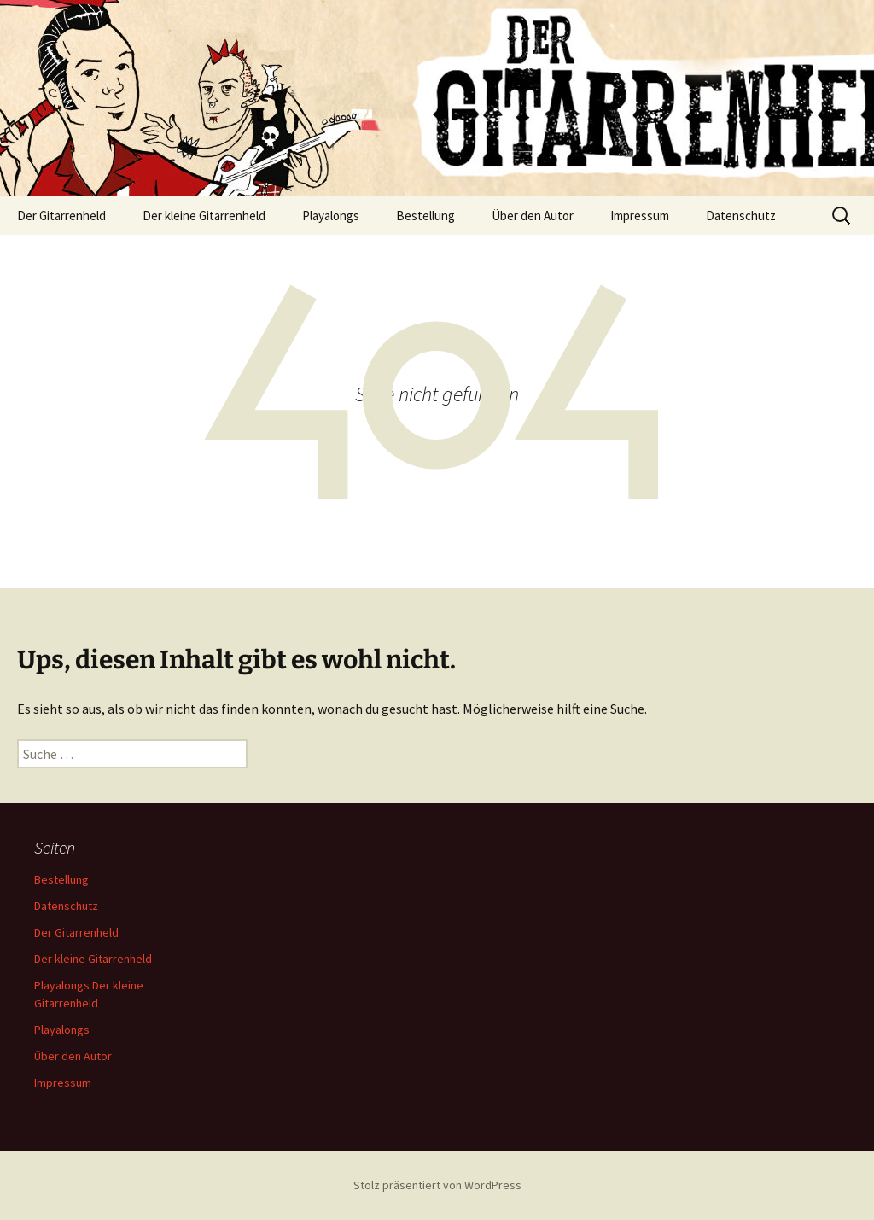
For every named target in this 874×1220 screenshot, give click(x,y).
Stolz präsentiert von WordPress (437, 1185)
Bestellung (425, 215)
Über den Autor (533, 215)
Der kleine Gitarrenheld (204, 215)
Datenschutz (741, 215)
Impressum (639, 215)
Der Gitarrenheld (61, 215)
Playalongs (330, 215)
